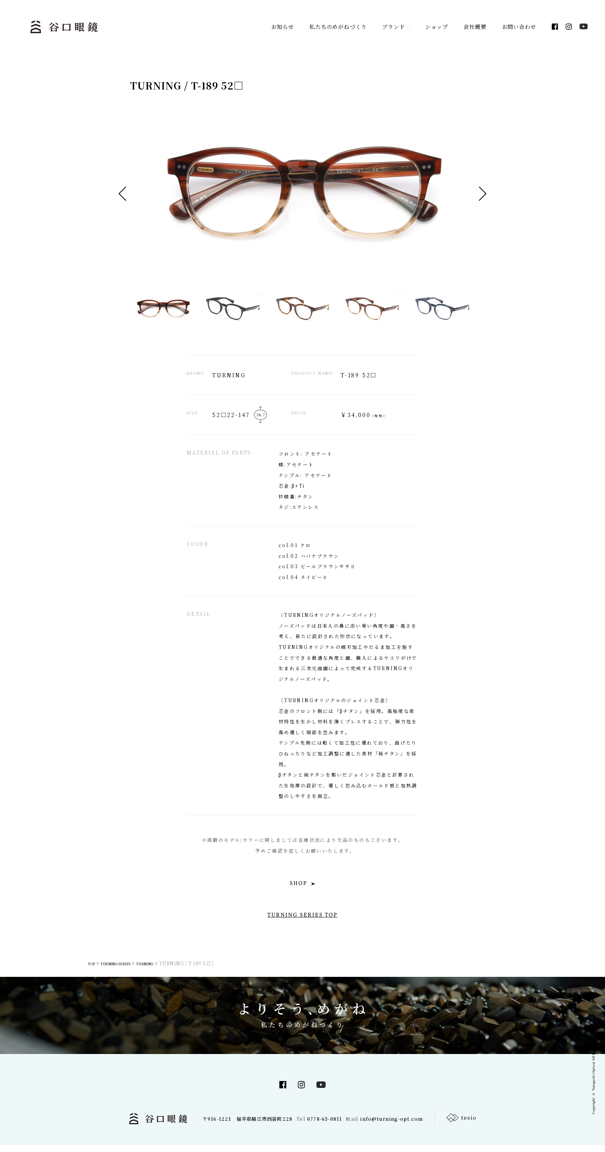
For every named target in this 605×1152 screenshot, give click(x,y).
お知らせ (282, 27)
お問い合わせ (519, 27)
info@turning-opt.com (391, 1125)
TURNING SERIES (125, 970)
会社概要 (474, 27)
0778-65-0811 (324, 1125)
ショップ (436, 27)
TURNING (164, 970)
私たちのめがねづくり (338, 27)
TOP (91, 970)
